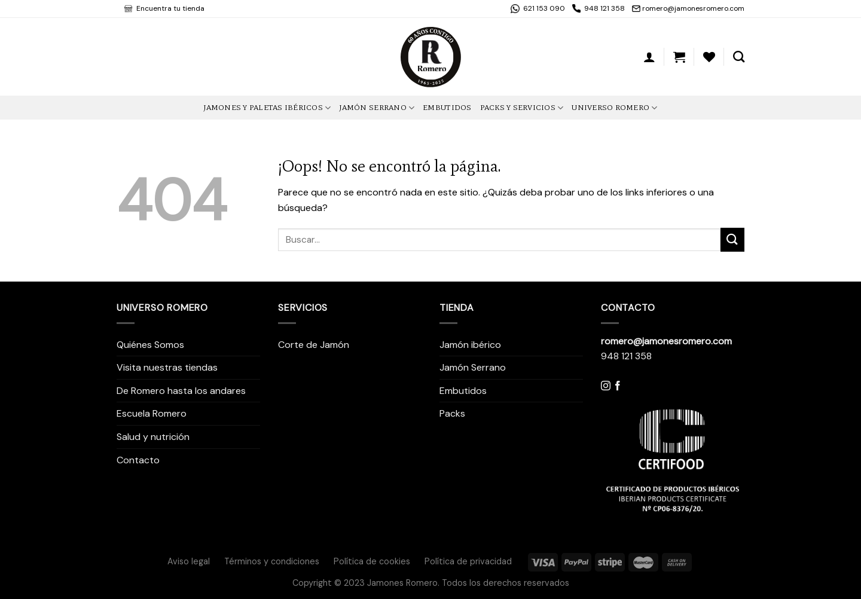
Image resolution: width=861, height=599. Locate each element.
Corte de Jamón (313, 344)
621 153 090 (543, 8)
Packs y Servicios (522, 108)
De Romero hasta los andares (181, 390)
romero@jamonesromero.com (693, 8)
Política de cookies (372, 561)
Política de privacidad (468, 561)
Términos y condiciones (271, 561)
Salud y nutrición (153, 436)
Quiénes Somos (150, 344)
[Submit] (732, 239)
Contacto (138, 460)
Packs (452, 413)
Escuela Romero (152, 413)
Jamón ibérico (470, 344)
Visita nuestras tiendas (167, 367)
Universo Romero (614, 108)
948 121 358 (604, 8)
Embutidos (447, 107)
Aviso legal (188, 561)
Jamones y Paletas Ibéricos (267, 108)
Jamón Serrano (376, 108)
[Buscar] (738, 56)
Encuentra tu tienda (169, 8)
